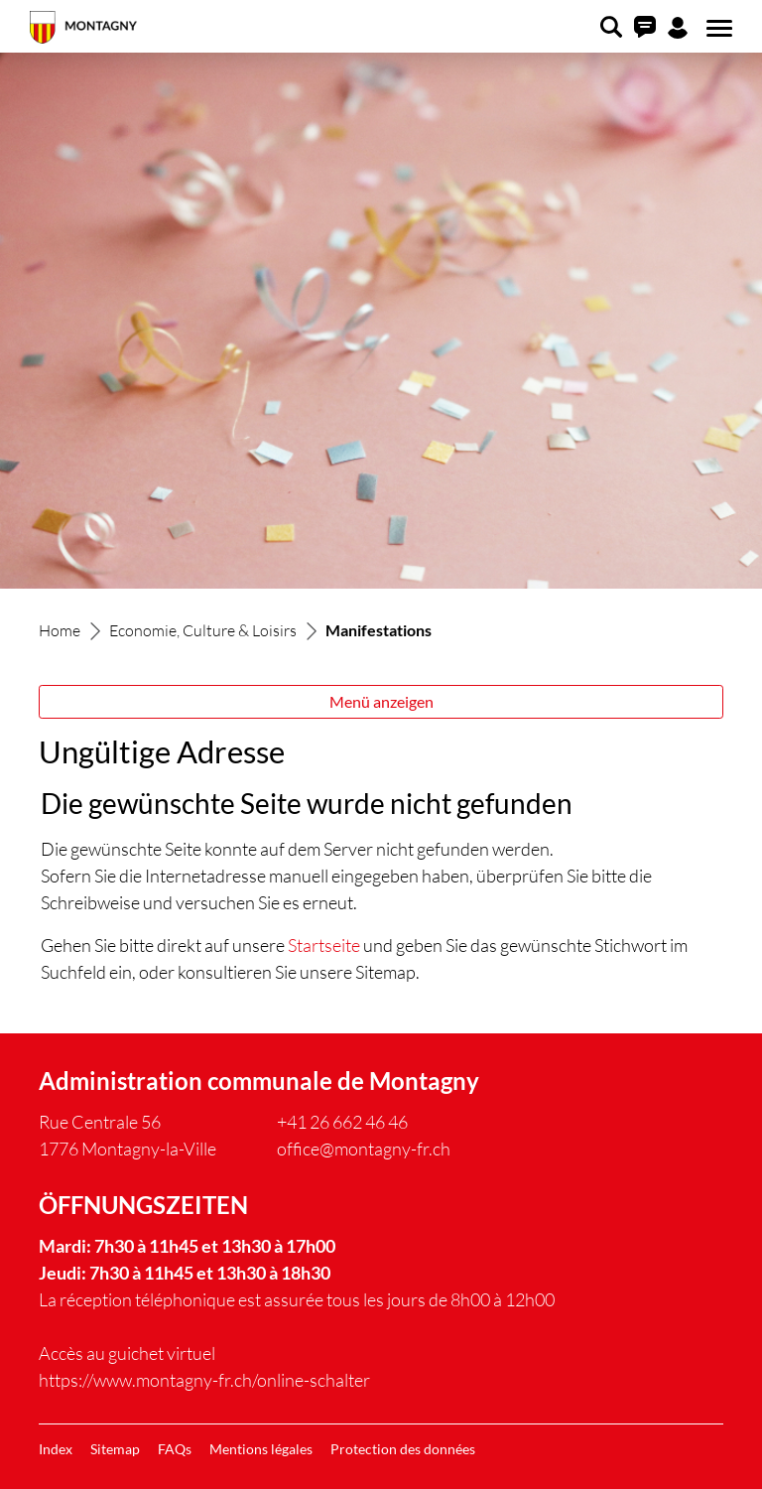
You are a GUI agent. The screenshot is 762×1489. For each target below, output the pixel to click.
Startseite (324, 945)
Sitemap (115, 1448)
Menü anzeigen (381, 701)
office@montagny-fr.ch (363, 1148)
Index (55, 1448)
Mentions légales (261, 1448)
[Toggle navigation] (716, 29)
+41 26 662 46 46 (342, 1122)
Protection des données (402, 1448)
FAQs (174, 1448)
